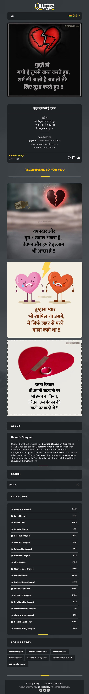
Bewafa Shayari (17, 156)
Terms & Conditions (53, 683)
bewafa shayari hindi (38, 651)
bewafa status (15, 657)
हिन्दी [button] (73, 16)
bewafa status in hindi (62, 657)
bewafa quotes (59, 651)
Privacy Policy (32, 683)
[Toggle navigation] (12, 16)
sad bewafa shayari (17, 664)
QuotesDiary (44, 687)
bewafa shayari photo (37, 657)
